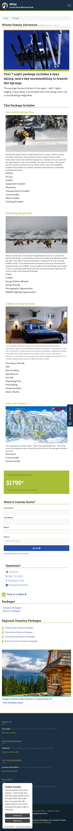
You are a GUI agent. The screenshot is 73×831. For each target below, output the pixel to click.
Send (36, 548)
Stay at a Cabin (16, 594)
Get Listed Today (9, 771)
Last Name (8, 517)
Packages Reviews (17, 584)
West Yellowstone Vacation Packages (21, 641)
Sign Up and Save (10, 752)
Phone (6, 537)
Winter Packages (11, 611)
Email (6, 527)
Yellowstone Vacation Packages (19, 632)
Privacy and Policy (38, 811)
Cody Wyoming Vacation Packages (20, 636)
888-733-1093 (14, 576)
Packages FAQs (15, 580)
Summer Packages (12, 607)
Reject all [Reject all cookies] (17, 821)
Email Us (12, 571)
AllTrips (13, 4)
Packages (15, 18)
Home (6, 18)
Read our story (8, 733)
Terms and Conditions (24, 827)
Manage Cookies (54, 811)
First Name (8, 508)
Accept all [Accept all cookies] (17, 815)
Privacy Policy (24, 553)
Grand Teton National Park (21, 7)
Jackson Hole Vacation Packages (19, 628)
